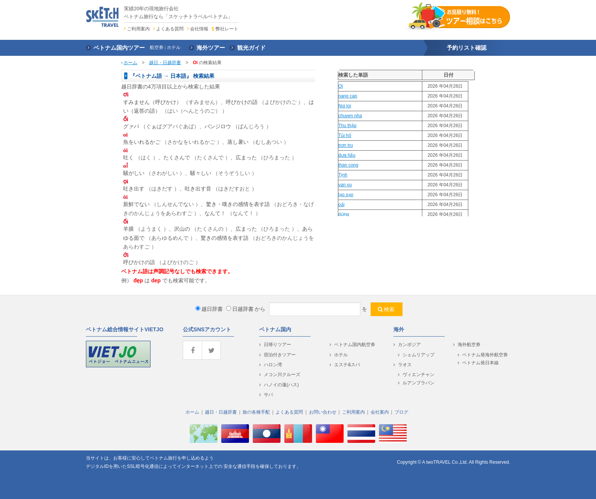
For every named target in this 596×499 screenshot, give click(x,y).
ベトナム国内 (275, 329)
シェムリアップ (418, 354)
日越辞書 (240, 309)
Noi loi (344, 106)
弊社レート (227, 28)
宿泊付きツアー (280, 354)
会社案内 (380, 412)
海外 (398, 329)
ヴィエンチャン (418, 374)
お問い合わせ (322, 412)
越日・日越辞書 (165, 62)
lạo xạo (345, 194)
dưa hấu (346, 155)
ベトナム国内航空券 (354, 344)
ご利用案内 (138, 28)
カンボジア (409, 344)
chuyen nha (350, 115)
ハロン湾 (273, 364)
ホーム (130, 62)
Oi (340, 86)
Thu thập (347, 125)
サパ (268, 394)
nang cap (347, 96)
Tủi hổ (344, 135)
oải (341, 204)
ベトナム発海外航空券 (485, 354)
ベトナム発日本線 (480, 362)
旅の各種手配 (256, 412)
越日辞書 (209, 309)
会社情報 (199, 28)
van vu (345, 184)
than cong (348, 165)
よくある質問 (170, 28)
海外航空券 (469, 344)
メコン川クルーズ (282, 374)
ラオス (405, 364)
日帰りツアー (277, 344)
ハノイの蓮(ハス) (281, 384)
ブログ (401, 412)
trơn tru (345, 145)
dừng (343, 214)
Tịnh (342, 175)
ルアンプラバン (418, 383)
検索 (389, 309)
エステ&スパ (347, 364)
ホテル (341, 354)
